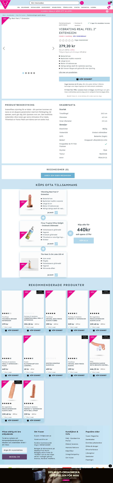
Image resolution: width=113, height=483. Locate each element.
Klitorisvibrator (92, 450)
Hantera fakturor (72, 447)
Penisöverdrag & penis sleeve (36, 15)
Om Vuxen (70, 458)
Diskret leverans (72, 444)
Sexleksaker (10, 15)
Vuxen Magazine (92, 436)
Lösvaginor (90, 453)
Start (4, 15)
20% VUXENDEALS (79, 36)
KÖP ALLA (84, 241)
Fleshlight (89, 460)
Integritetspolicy (72, 454)
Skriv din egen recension (57, 175)
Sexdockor (90, 456)
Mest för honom (21, 15)
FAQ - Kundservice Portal (73, 439)
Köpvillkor (70, 451)
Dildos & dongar (92, 446)
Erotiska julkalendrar (94, 443)
